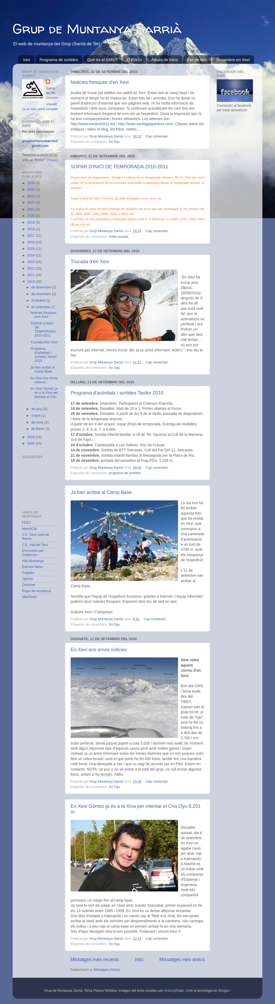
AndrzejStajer (174, 990)
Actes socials (118, 237)
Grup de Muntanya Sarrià (97, 28)
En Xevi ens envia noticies (99, 649)
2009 (31, 437)
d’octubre (38, 300)
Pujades (28, 573)
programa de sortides (125, 473)
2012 (31, 268)
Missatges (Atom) (106, 970)
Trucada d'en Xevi (90, 261)
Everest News (32, 567)
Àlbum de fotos (164, 59)
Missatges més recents (94, 959)
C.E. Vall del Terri (35, 545)
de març (38, 422)
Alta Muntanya (33, 561)
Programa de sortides (58, 59)
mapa (52, 160)
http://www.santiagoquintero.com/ (145, 124)
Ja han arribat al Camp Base (101, 492)
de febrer (38, 429)
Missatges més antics (182, 959)
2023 (31, 196)
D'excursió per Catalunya (33, 553)
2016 (31, 242)
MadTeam (29, 597)
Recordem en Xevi (232, 59)
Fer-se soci (197, 59)
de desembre (41, 287)
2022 (31, 202)
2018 (31, 229)
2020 (31, 216)
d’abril (36, 416)
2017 (31, 235)
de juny (37, 409)
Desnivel (28, 585)
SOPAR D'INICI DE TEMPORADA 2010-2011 (119, 166)
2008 (31, 443)
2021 (31, 209)
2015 (31, 249)
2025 (31, 183)
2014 (31, 255)
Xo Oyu (114, 142)
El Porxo (134, 59)
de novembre (41, 294)
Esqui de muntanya (36, 591)
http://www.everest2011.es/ (93, 124)
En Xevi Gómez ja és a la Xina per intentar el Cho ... (44, 395)
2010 (31, 282)
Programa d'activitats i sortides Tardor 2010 (117, 393)
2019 (31, 222)
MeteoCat (29, 529)
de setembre (41, 307)
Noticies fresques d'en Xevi (100, 82)
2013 (31, 262)
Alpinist (27, 579)
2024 (31, 189)
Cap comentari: (157, 136)
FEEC (26, 523)
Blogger (224, 990)
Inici (26, 59)
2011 (31, 275)
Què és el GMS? (102, 59)
